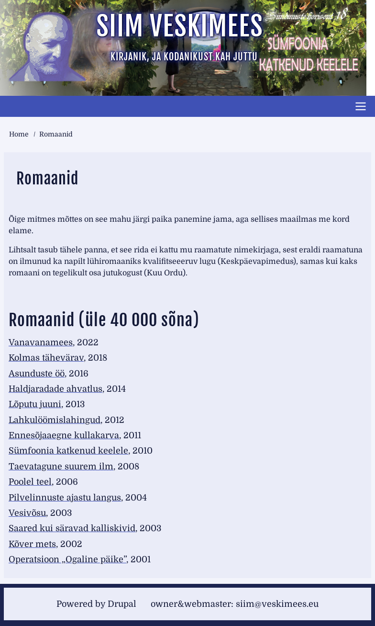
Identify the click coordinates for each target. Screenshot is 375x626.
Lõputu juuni (35, 404)
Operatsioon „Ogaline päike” (67, 559)
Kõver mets (32, 544)
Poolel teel (30, 482)
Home (19, 134)
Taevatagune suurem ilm (61, 466)
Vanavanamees (41, 342)
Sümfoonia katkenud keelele (68, 450)
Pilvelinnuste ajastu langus (65, 497)
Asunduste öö (37, 373)
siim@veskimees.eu (277, 604)
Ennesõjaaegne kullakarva (64, 435)
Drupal (122, 604)
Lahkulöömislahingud (54, 420)
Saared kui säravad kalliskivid (72, 528)
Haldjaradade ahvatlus (55, 389)
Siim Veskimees (179, 26)
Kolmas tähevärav (46, 358)
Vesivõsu (27, 513)
